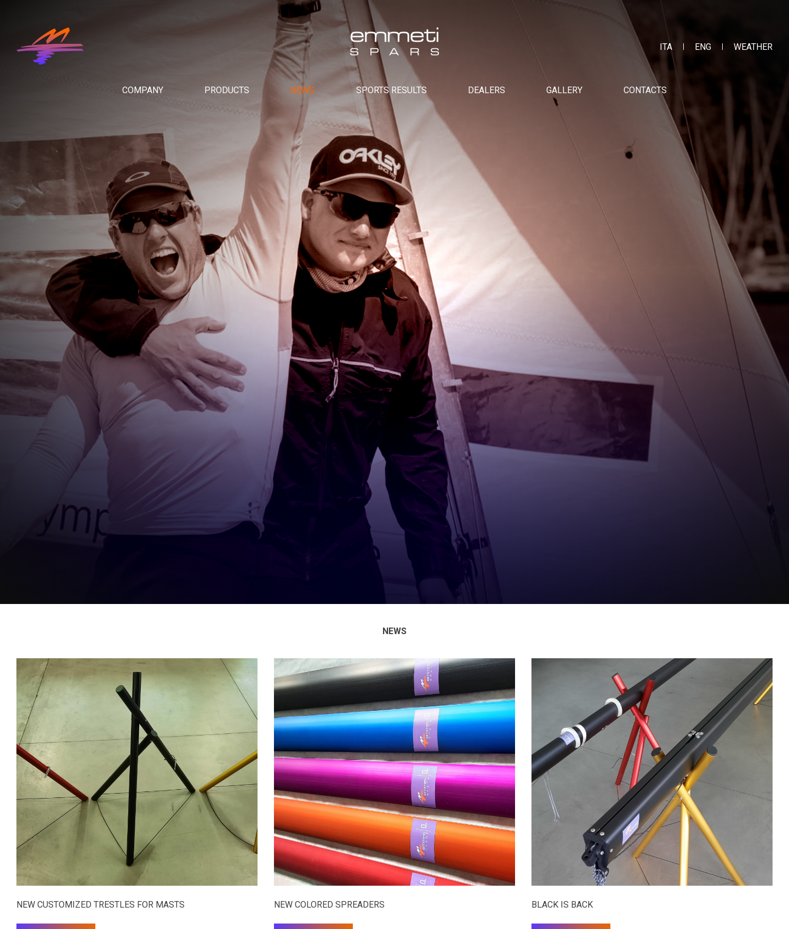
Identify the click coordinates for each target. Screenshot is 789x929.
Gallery (564, 90)
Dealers (486, 90)
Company (142, 90)
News (302, 90)
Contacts (645, 90)
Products (226, 90)
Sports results (391, 90)
